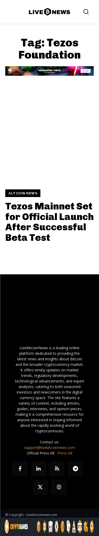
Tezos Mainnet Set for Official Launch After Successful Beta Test (49, 221)
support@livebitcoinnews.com (49, 447)
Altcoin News (22, 193)
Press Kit (65, 453)
